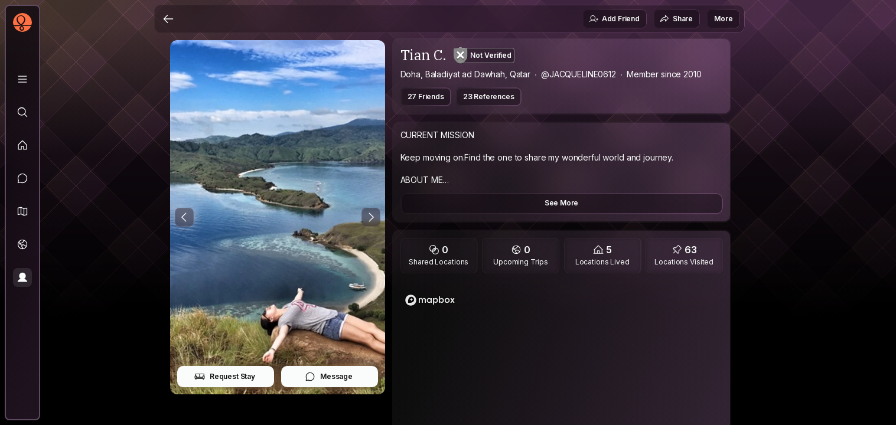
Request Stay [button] (224, 376)
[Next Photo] (370, 217)
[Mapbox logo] (430, 300)
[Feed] (22, 145)
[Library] (22, 79)
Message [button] (329, 376)
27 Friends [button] (426, 96)
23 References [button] (488, 96)
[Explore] (22, 112)
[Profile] (22, 277)
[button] (22, 211)
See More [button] (562, 202)
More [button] (723, 18)
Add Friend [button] (614, 19)
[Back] (168, 18)
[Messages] (22, 178)
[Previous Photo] (184, 217)
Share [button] (676, 19)
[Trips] (22, 244)
